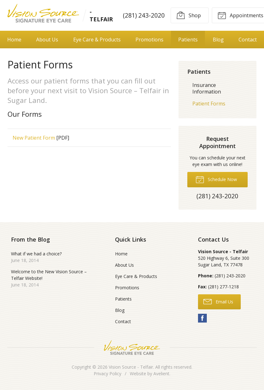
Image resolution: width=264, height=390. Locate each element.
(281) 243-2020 (144, 15)
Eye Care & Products (97, 39)
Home (14, 39)
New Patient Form (34, 137)
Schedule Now (216, 179)
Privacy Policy (107, 374)
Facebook (202, 318)
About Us (47, 39)
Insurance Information (206, 88)
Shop (188, 15)
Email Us (218, 301)
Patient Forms (208, 103)
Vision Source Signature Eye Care (132, 347)
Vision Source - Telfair (131, 367)
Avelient (161, 374)
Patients (188, 39)
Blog (218, 39)
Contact (248, 39)
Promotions (149, 39)
